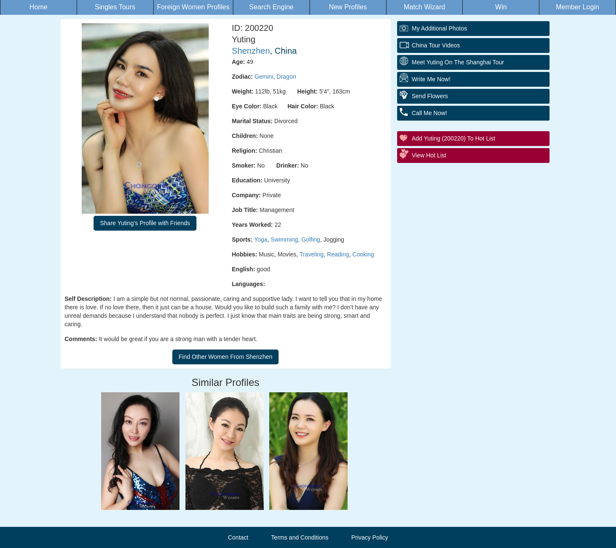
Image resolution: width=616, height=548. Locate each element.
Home (39, 7)
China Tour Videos (436, 45)
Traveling (312, 254)
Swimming (284, 239)
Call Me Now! (429, 113)
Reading (338, 254)
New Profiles (348, 7)
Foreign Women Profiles (193, 7)
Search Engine (271, 7)
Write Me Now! (431, 79)
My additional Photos (439, 28)
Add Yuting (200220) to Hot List (453, 138)
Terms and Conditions (299, 537)
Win (501, 7)
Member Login (577, 7)
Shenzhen (251, 50)
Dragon (286, 76)
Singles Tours (115, 7)
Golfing (310, 239)
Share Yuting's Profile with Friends (145, 223)
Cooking (363, 254)
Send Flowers (430, 96)
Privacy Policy (369, 537)
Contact (238, 537)
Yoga (260, 239)
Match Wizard (424, 7)
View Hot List (429, 155)
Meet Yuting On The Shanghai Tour (458, 62)
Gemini (263, 76)
